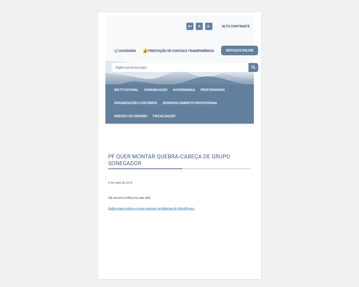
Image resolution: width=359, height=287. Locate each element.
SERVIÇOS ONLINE (239, 50)
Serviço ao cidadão (130, 116)
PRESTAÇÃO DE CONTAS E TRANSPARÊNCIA (178, 50)
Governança (184, 90)
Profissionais (212, 90)
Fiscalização (164, 116)
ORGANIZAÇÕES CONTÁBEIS (135, 103)
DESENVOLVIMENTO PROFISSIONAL (190, 103)
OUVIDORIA (125, 50)
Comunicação (155, 90)
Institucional (126, 90)
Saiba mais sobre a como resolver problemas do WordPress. (151, 208)
